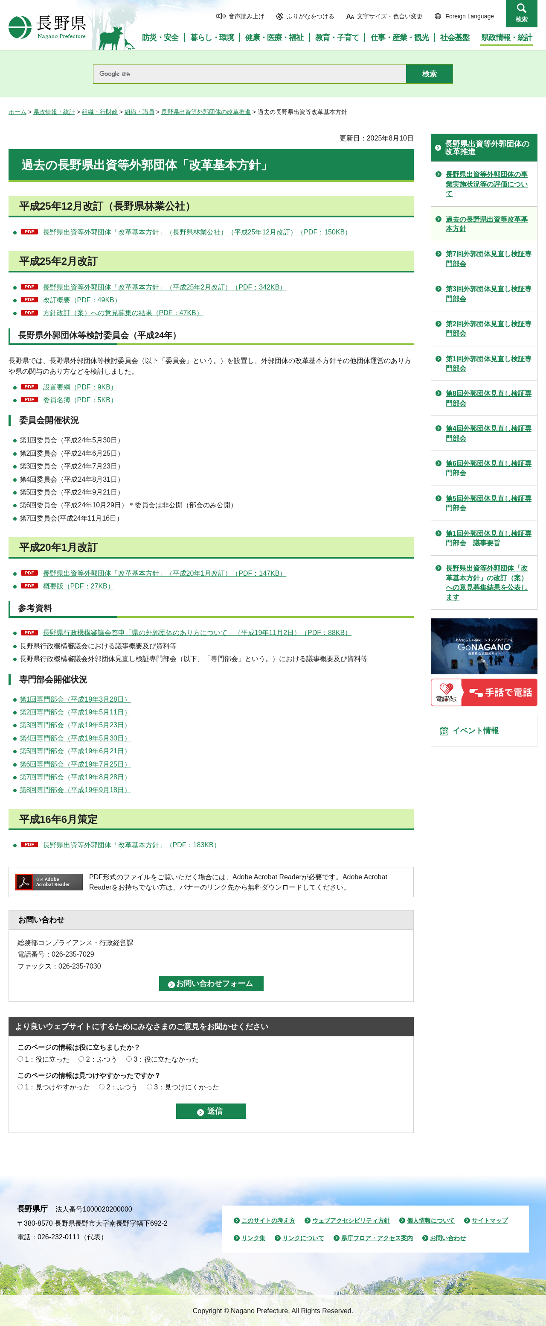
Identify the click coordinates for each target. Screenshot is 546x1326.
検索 (522, 19)
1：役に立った (47, 1059)
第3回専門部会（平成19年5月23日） (75, 725)
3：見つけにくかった (186, 1087)
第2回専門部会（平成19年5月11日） (75, 712)
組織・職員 (139, 111)
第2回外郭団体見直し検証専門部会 (488, 328)
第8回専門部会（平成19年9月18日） (75, 789)
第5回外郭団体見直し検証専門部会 (488, 503)
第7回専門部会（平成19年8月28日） (75, 777)
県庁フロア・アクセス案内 (377, 1238)
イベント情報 (478, 733)
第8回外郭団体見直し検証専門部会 (488, 398)
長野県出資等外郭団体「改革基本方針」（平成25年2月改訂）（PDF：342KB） (165, 287)
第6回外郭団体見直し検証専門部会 (488, 468)
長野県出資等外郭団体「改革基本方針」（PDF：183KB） (132, 845)
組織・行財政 (100, 111)
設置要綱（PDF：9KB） (80, 387)
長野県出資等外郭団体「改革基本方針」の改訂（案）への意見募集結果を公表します (487, 582)
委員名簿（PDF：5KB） (80, 400)
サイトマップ (490, 1220)
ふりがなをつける (310, 16)
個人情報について (431, 1220)
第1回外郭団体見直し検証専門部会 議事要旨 (488, 538)
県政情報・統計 (54, 111)
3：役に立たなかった (166, 1059)
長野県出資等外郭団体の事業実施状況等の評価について (487, 184)
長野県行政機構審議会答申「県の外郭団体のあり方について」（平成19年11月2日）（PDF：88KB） (197, 632)
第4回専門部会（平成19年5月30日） (75, 738)
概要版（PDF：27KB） (78, 586)
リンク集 (253, 1238)
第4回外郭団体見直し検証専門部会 (488, 433)
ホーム (17, 111)
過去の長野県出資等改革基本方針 (487, 224)
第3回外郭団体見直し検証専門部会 (488, 293)
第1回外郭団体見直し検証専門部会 (488, 363)
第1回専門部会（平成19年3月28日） (75, 699)
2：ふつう (101, 1059)
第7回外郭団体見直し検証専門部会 (488, 258)
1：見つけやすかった (57, 1087)
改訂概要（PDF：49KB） (82, 300)
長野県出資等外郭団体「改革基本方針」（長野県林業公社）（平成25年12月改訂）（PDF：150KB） (197, 232)
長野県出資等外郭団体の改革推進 (206, 111)
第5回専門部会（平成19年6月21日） (75, 751)
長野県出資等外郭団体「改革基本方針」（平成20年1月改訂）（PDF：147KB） (165, 573)
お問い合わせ (448, 1238)
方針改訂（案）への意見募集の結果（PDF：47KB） (123, 312)
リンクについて (303, 1238)
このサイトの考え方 (268, 1220)
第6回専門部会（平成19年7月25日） (75, 764)
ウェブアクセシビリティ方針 (351, 1220)
